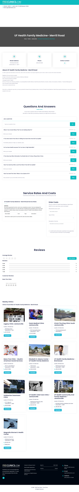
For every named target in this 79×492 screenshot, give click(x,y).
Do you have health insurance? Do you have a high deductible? (19, 147)
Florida (29, 38)
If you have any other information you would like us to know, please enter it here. (24, 156)
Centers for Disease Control (29, 465)
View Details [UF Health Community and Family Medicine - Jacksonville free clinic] (58, 410)
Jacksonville (34, 38)
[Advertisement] (39, 18)
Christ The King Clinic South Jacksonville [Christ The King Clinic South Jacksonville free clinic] (64, 324)
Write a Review (72, 258)
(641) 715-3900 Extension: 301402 (22, 6)
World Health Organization (29, 467)
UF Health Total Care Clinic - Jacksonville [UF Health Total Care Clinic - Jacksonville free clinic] (39, 396)
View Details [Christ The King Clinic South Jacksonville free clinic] (58, 334)
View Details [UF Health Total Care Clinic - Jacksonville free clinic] (32, 408)
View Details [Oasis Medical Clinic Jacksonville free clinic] (32, 336)
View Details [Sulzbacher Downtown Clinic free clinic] (7, 409)
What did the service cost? (54, 208)
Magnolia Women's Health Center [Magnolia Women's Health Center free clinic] (13, 433)
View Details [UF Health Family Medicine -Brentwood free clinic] (58, 372)
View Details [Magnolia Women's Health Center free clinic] (7, 447)
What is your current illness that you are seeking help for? (18, 129)
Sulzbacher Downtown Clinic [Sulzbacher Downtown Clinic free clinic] (12, 396)
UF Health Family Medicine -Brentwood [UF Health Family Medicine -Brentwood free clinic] (64, 360)
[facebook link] (3, 478)
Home (25, 38)
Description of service (53, 221)
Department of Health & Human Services (30, 474)
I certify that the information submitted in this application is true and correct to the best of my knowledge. (62, 231)
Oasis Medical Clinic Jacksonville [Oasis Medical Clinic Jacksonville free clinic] (36, 324)
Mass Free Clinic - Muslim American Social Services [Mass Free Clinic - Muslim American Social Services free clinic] (13, 360)
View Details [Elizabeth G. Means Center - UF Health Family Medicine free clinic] (32, 372)
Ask (72, 124)
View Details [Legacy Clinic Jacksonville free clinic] (7, 335)
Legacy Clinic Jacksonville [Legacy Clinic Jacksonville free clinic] (13, 324)
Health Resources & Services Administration (30, 470)
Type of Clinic (51, 215)
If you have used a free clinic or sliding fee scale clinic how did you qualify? (22, 138)
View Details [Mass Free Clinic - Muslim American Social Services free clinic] (7, 372)
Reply (73, 133)
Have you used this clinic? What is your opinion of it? (17, 173)
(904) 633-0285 (39, 62)
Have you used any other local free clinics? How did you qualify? (19, 164)
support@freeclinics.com (10, 7)
